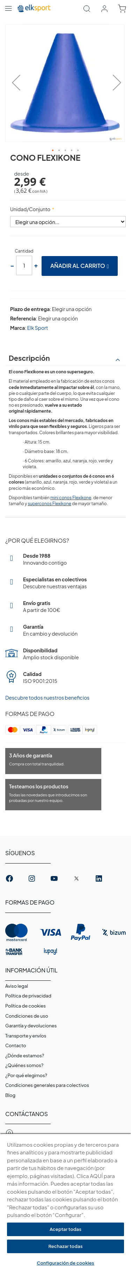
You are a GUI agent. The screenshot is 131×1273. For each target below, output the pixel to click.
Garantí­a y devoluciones (31, 1025)
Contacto (15, 1045)
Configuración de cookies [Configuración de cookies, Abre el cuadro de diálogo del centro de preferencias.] (65, 1263)
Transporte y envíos (25, 1036)
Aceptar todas (65, 1229)
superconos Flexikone (49, 503)
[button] (14, 83)
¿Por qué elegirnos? (26, 1075)
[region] (65, 1203)
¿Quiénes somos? (24, 1065)
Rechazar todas (65, 1246)
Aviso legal (16, 986)
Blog (10, 1095)
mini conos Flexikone (70, 497)
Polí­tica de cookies (25, 1006)
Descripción (29, 357)
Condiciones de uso (26, 1016)
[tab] (65, 358)
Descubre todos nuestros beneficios (47, 697)
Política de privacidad (28, 995)
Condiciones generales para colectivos (47, 1085)
